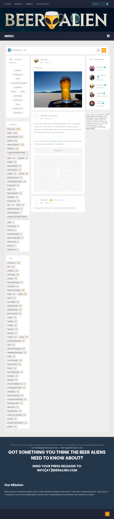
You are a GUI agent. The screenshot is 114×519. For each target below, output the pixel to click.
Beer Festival (14, 314)
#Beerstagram (41, 143)
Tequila (22, 158)
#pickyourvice (43, 140)
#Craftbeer (18, 87)
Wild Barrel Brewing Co (49, 114)
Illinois (11, 368)
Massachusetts (15, 395)
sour (10, 345)
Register (29, 4)
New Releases (14, 137)
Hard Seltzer (14, 170)
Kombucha (13, 201)
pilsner (11, 427)
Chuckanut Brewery (16, 399)
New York (12, 407)
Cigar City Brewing (16, 415)
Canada (12, 329)
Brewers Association (16, 423)
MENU (9, 36)
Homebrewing (14, 213)
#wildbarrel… (61, 143)
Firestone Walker (15, 290)
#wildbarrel (51, 143)
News (12, 133)
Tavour (11, 337)
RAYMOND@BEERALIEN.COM (44, 448)
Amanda (101, 93)
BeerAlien (44, 60)
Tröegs (11, 325)
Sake (10, 222)
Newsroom (12, 242)
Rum (20, 205)
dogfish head (14, 306)
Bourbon (12, 197)
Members (18, 4)
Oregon (12, 278)
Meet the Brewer (15, 238)
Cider (11, 189)
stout (11, 298)
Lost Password (42, 4)
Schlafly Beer (14, 411)
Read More (58, 149)
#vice (36, 140)
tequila (11, 321)
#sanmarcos (61, 140)
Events (12, 141)
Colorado (12, 286)
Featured (13, 129)
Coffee (11, 174)
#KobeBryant (17, 75)
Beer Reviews (14, 166)
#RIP (17, 79)
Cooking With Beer (16, 181)
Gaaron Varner (100, 102)
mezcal (11, 230)
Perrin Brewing (14, 372)
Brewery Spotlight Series (16, 217)
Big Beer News (14, 178)
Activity (7, 4)
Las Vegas (13, 302)
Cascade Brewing (15, 341)
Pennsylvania (14, 310)
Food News (12, 226)
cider (11, 356)
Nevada (12, 333)
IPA (10, 267)
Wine (11, 158)
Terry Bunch (101, 76)
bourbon (12, 376)
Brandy (11, 246)
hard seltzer (13, 364)
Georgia (12, 380)
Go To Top (107, 514)
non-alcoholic (14, 360)
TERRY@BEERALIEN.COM (71, 448)
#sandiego (53, 140)
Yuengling (13, 391)
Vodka (11, 162)
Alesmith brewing (15, 349)
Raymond (44, 163)
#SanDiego (38, 68)
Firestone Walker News (16, 153)
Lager (23, 337)
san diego (12, 275)
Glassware (12, 249)
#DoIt (22, 92)
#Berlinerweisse (72, 140)
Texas (22, 294)
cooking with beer (16, 388)
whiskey (12, 271)
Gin (10, 205)
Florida (11, 419)
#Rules (13, 92)
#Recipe (18, 70)
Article (23, 174)
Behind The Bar (14, 209)
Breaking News (14, 234)
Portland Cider (14, 403)
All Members (19, 50)
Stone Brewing (14, 282)
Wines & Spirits (15, 145)
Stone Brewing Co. (16, 384)
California (13, 263)
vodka (11, 317)
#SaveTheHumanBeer (19, 83)
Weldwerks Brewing (16, 352)
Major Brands (14, 193)
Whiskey (12, 148)
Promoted (13, 185)
